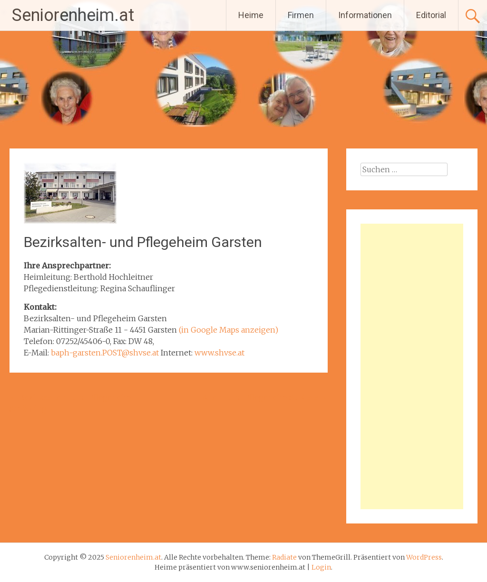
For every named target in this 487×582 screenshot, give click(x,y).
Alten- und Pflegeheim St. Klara (265, 397)
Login (321, 567)
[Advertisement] (411, 366)
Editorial (431, 15)
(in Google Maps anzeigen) (228, 330)
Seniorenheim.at (73, 15)
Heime (250, 15)
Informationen (365, 15)
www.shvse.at (219, 352)
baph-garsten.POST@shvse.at (105, 352)
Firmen (301, 15)
